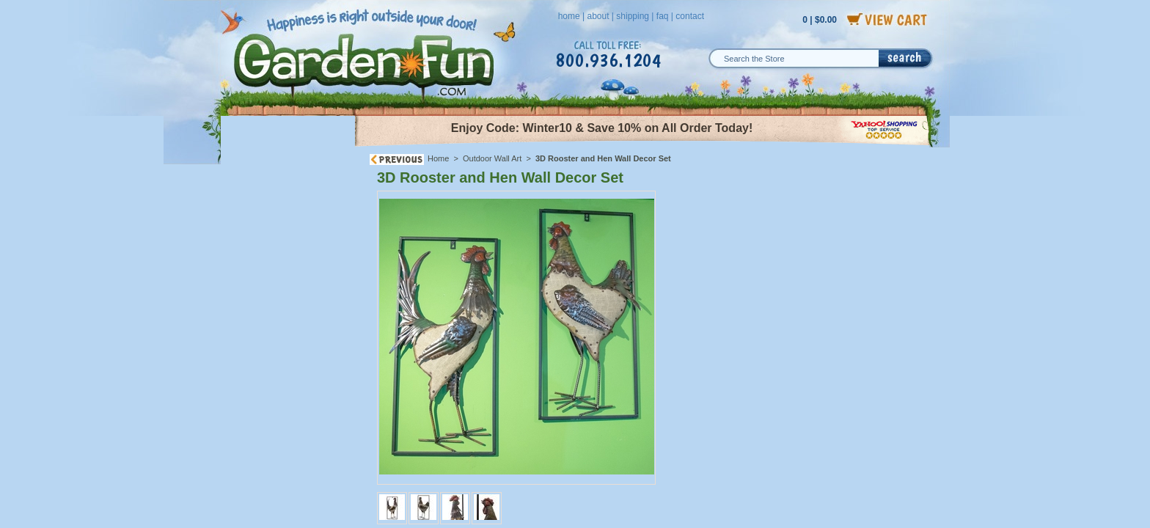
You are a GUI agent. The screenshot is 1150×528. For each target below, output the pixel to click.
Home (438, 158)
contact (689, 16)
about (598, 16)
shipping (632, 16)
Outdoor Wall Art (492, 158)
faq (662, 16)
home (569, 16)
